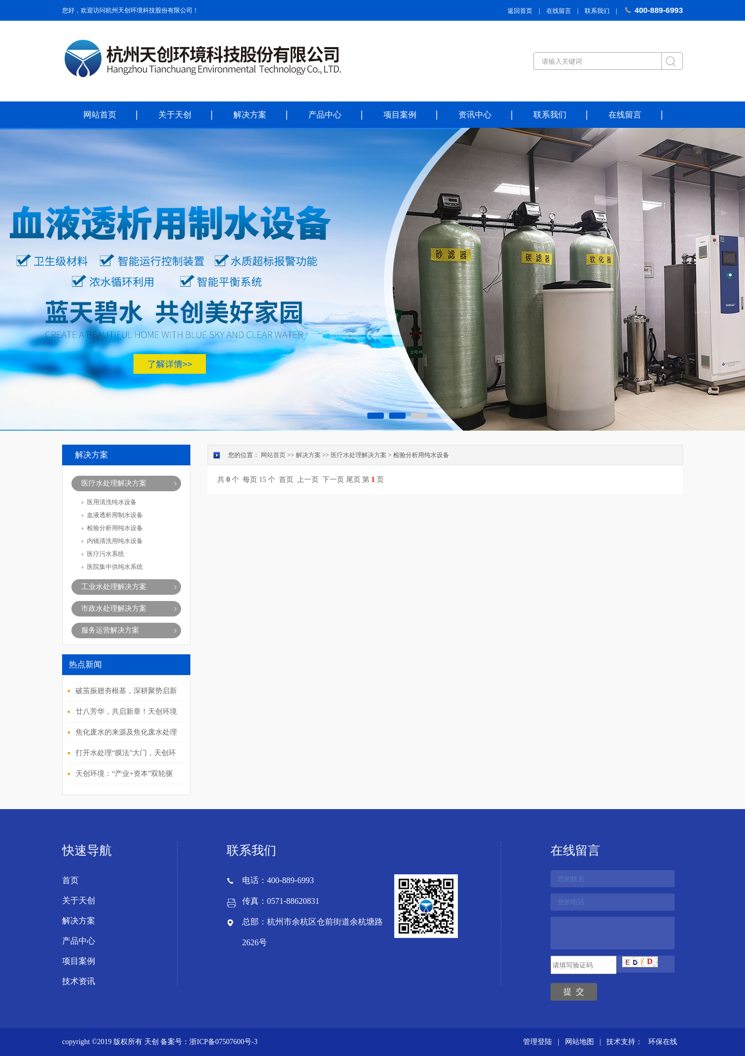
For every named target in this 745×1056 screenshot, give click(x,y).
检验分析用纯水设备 (115, 528)
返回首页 (520, 10)
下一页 (333, 479)
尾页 (353, 479)
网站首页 (99, 114)
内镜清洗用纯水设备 (115, 541)
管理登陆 (537, 1042)
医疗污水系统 (105, 554)
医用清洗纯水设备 (112, 502)
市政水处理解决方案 (113, 608)
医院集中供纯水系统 (115, 566)
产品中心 (324, 114)
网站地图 (579, 1042)
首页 (286, 479)
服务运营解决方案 (110, 630)
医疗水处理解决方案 (113, 483)
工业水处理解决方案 (113, 587)
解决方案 (249, 114)
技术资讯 (78, 981)
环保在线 (662, 1042)
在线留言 (558, 10)
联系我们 (597, 10)
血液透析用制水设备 (115, 515)
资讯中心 (474, 114)
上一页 (308, 479)
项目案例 (399, 114)
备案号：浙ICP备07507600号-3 (208, 1042)
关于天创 (174, 114)
